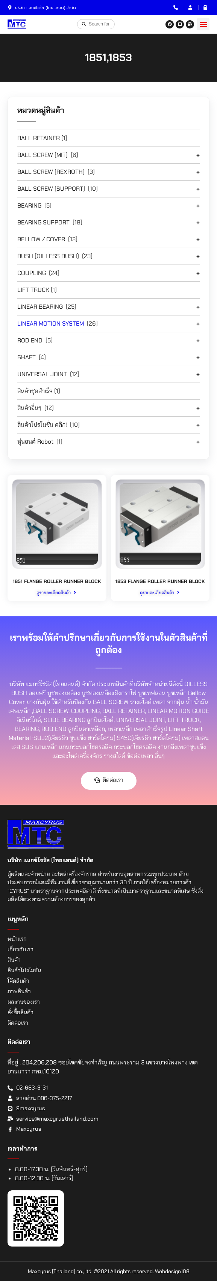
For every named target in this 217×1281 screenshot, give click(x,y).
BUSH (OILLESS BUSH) (48, 256)
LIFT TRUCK (33, 290)
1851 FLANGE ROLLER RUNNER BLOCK (57, 581)
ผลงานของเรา (24, 1002)
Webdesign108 (172, 1271)
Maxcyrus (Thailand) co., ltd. (60, 1271)
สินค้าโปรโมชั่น (24, 970)
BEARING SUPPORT (43, 222)
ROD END (29, 340)
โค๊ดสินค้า (18, 981)
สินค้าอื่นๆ (29, 408)
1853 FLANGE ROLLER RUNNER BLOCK (160, 581)
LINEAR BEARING (40, 307)
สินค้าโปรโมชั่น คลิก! (42, 425)
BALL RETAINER (38, 138)
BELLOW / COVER (41, 239)
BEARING (29, 205)
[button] (203, 24)
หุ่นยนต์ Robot (35, 441)
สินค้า (14, 960)
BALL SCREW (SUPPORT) (51, 189)
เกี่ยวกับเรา (20, 949)
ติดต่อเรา (18, 1023)
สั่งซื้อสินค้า (20, 1012)
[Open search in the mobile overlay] (96, 24)
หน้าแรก (17, 939)
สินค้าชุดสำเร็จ (35, 391)
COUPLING (31, 273)
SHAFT (26, 357)
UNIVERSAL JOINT (42, 374)
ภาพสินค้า (19, 991)
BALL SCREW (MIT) (42, 155)
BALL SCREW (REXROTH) (51, 172)
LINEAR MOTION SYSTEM (50, 323)
